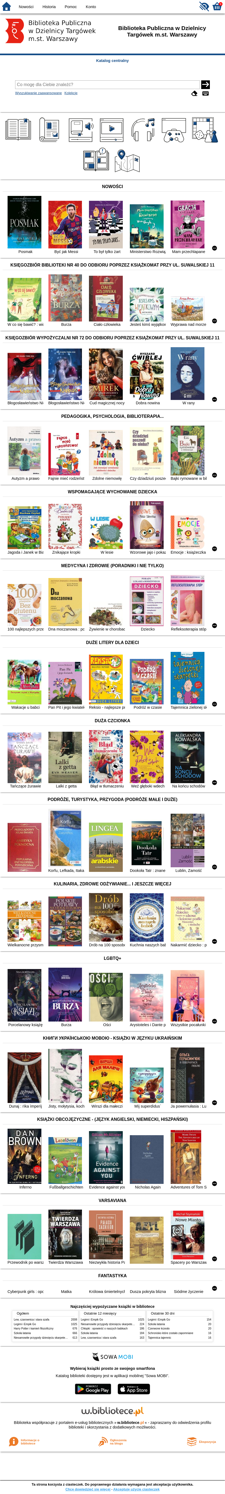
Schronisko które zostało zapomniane (170, 1333)
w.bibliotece (130, 1422)
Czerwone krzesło (159, 1328)
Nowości (26, 7)
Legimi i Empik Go (25, 1324)
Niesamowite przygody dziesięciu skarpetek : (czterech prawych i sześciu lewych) (63, 1337)
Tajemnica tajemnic (159, 1337)
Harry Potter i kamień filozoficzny (34, 1328)
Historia (49, 7)
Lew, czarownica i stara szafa (31, 1319)
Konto (91, 7)
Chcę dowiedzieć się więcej (87, 1489)
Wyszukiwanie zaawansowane (38, 93)
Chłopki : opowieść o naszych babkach (104, 1328)
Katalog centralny (112, 60)
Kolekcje (70, 93)
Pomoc (71, 7)
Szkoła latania (22, 1333)
